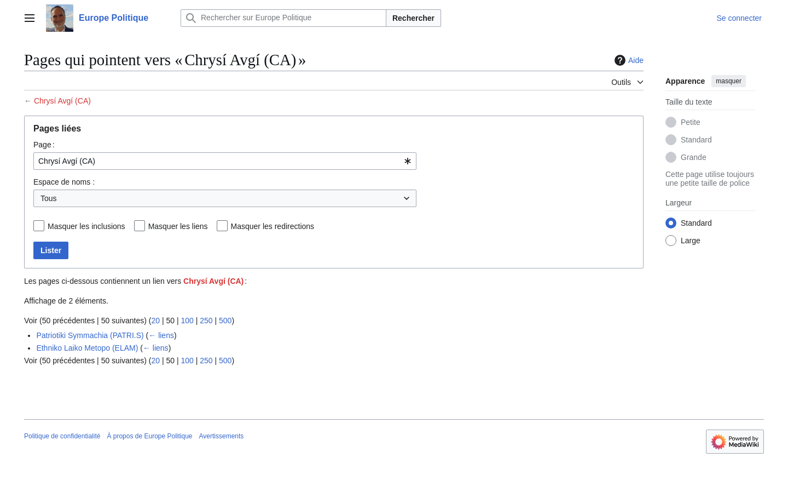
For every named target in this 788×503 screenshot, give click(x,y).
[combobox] (224, 161)
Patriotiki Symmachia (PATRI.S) (89, 335)
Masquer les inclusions (86, 226)
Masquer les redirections (273, 226)
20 (155, 320)
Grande (693, 157)
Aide (628, 60)
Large (690, 240)
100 (187, 320)
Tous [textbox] (48, 198)
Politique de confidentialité (62, 436)
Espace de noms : (64, 182)
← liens (161, 335)
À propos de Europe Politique (149, 436)
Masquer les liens (178, 226)
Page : (44, 144)
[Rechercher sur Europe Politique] (283, 18)
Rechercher (413, 18)
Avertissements (221, 436)
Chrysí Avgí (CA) (62, 100)
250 (206, 320)
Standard (696, 139)
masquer (728, 81)
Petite (690, 122)
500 (225, 320)
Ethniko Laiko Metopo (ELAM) (87, 348)
